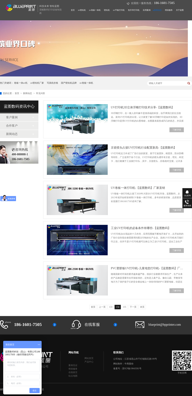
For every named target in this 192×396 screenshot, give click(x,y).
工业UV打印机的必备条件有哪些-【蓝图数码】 (141, 228)
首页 (73, 10)
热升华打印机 (134, 10)
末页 (142, 307)
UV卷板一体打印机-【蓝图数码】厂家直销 (138, 187)
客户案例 (12, 117)
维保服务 (169, 10)
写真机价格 (52, 83)
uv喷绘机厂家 (37, 83)
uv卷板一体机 (95, 10)
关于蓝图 (180, 10)
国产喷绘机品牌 (69, 83)
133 (110, 307)
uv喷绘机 (82, 10)
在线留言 (72, 372)
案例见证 (72, 365)
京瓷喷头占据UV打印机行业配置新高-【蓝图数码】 (143, 147)
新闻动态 (158, 10)
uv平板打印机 (119, 10)
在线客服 (92, 324)
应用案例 (147, 10)
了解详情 (176, 130)
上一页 (102, 307)
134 (117, 307)
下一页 (133, 307)
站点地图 (72, 376)
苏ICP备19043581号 (131, 368)
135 (124, 307)
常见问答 (40, 93)
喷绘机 (107, 10)
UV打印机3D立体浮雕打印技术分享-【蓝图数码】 (142, 107)
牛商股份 (128, 364)
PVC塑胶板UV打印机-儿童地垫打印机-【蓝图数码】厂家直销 (147, 268)
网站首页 (88, 358)
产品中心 (88, 362)
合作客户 (12, 125)
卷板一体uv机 (21, 83)
